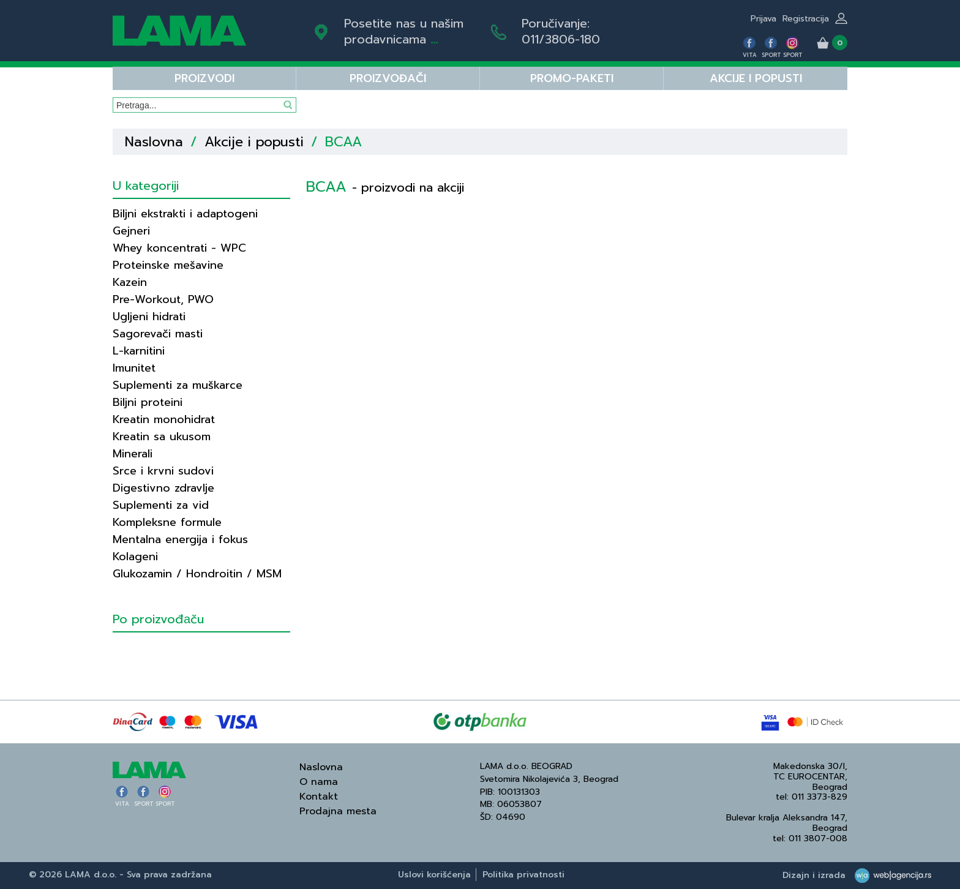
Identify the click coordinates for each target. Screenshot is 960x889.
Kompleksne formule (167, 522)
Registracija (805, 18)
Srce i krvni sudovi (163, 470)
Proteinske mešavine (168, 265)
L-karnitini (139, 350)
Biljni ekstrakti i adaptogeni (185, 213)
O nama (318, 782)
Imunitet (134, 368)
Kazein (130, 282)
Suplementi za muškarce (177, 385)
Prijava (763, 18)
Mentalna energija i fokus (180, 539)
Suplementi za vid (161, 505)
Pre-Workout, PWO (163, 299)
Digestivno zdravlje (163, 488)
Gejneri (131, 230)
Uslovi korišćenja (434, 874)
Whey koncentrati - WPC (179, 248)
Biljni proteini (147, 402)
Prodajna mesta (338, 811)
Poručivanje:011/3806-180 (561, 31)
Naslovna (154, 142)
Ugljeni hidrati (149, 316)
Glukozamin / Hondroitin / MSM (197, 573)
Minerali (132, 453)
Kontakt (318, 796)
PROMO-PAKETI (571, 78)
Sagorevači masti (158, 333)
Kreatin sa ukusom (162, 436)
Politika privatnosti (523, 874)
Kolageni (135, 556)
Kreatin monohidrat (164, 419)
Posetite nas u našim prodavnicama (403, 31)
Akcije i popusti (756, 78)
